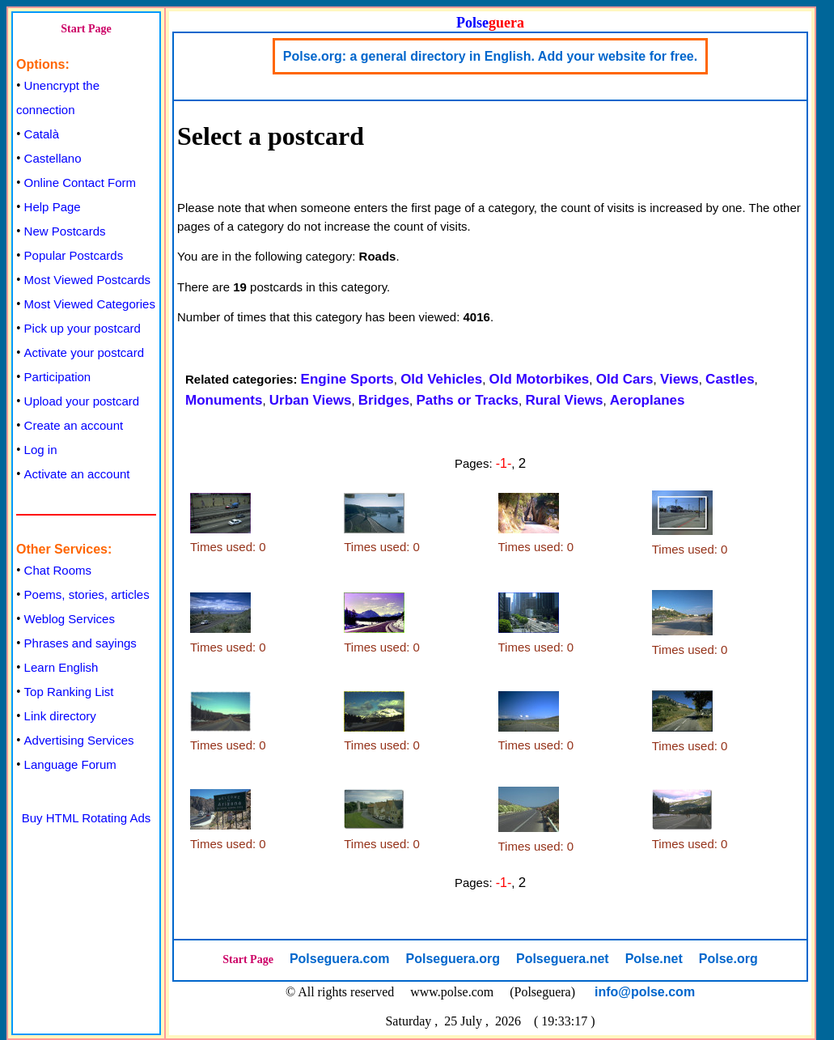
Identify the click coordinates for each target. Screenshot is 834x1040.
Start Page (86, 29)
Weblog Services (69, 619)
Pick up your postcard (82, 328)
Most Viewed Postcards (87, 280)
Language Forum (70, 764)
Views (679, 379)
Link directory (60, 716)
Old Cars (625, 379)
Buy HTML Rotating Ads (86, 818)
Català (41, 134)
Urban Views (310, 400)
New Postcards (65, 231)
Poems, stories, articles (87, 594)
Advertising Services (79, 740)
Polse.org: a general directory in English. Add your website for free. (490, 56)
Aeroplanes (647, 400)
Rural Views (564, 400)
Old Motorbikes (539, 379)
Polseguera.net (562, 959)
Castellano (53, 158)
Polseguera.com (340, 959)
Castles (729, 379)
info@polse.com (645, 992)
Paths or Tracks (467, 400)
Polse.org (728, 959)
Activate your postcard (84, 352)
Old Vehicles (441, 379)
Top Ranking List (69, 691)
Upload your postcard (82, 401)
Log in (40, 449)
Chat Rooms (57, 570)
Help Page (52, 207)
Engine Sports (347, 379)
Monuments (223, 400)
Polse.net (654, 959)
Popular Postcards (74, 255)
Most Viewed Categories (89, 304)
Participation (57, 377)
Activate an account (77, 474)
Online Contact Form (80, 182)
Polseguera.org (452, 959)
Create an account (74, 425)
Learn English (61, 667)
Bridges (383, 400)
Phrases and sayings (80, 643)
